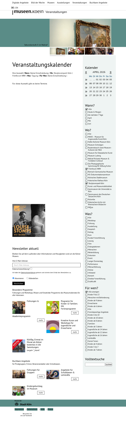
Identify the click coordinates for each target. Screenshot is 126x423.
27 (90, 95)
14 (94, 87)
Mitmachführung (94, 267)
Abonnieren (18, 278)
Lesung (91, 241)
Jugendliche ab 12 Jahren (97, 332)
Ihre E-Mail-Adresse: (20, 261)
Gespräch (91, 229)
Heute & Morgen (94, 112)
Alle (90, 109)
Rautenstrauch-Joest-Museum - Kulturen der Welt (100, 148)
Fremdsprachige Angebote (98, 312)
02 (100, 79)
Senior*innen (93, 341)
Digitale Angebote (20, 2)
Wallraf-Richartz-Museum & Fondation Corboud (98, 159)
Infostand (91, 273)
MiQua (90, 207)
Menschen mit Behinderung (98, 297)
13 (90, 87)
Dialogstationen (94, 246)
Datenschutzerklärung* (22, 269)
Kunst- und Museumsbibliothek (100, 186)
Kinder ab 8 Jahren (95, 321)
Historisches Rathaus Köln (98, 180)
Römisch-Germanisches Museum (100, 172)
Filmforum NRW (19, 75)
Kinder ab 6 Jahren (95, 306)
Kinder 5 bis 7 (93, 347)
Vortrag (90, 232)
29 (97, 95)
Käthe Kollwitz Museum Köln (99, 142)
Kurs (89, 235)
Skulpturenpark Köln (63, 73)
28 (94, 95)
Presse (50, 415)
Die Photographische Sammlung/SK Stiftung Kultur (99, 165)
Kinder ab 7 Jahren (95, 350)
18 (107, 87)
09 (100, 83)
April (90, 118)
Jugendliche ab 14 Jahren (97, 329)
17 (104, 87)
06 (90, 83)
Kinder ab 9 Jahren (95, 300)
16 (100, 87)
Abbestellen (32, 278)
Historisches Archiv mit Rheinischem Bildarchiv (97, 203)
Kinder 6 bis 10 (93, 315)
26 (110, 91)
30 (100, 95)
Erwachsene (92, 303)
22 (97, 91)
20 (90, 91)
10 (104, 83)
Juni (89, 124)
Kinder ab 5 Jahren (95, 326)
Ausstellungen (63, 2)
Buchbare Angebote (98, 2)
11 (107, 83)
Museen (50, 2)
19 (110, 87)
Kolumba (91, 199)
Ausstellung (92, 226)
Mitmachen (92, 249)
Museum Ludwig (94, 156)
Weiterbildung (93, 252)
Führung (91, 223)
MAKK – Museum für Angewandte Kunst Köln (97, 138)
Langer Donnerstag (95, 261)
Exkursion (91, 255)
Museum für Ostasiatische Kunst (100, 153)
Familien (91, 323)
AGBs (42, 415)
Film (90, 244)
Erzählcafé (92, 281)
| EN (14, 7)
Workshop (91, 220)
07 (94, 83)
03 (104, 79)
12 (110, 83)
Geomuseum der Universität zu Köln (100, 190)
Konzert (91, 276)
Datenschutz (32, 415)
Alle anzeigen (93, 292)
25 (107, 91)
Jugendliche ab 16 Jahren (97, 335)
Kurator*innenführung (96, 238)
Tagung (35, 75)
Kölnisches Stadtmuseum (97, 177)
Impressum (19, 415)
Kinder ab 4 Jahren (95, 344)
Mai (89, 121)
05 (110, 79)
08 (97, 83)
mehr (41, 320)
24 (104, 91)
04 (107, 79)
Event (90, 258)
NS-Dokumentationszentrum (99, 174)
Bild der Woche (38, 2)
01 (97, 79)
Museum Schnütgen (95, 145)
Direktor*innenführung (96, 278)
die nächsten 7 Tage (95, 115)
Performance (93, 264)
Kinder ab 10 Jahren (95, 318)
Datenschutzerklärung (28, 273)
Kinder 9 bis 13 (93, 294)
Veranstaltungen (79, 2)
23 (100, 91)
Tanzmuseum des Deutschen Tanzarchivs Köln (99, 195)
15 (97, 87)
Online (90, 270)
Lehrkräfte (92, 338)
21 (94, 91)
